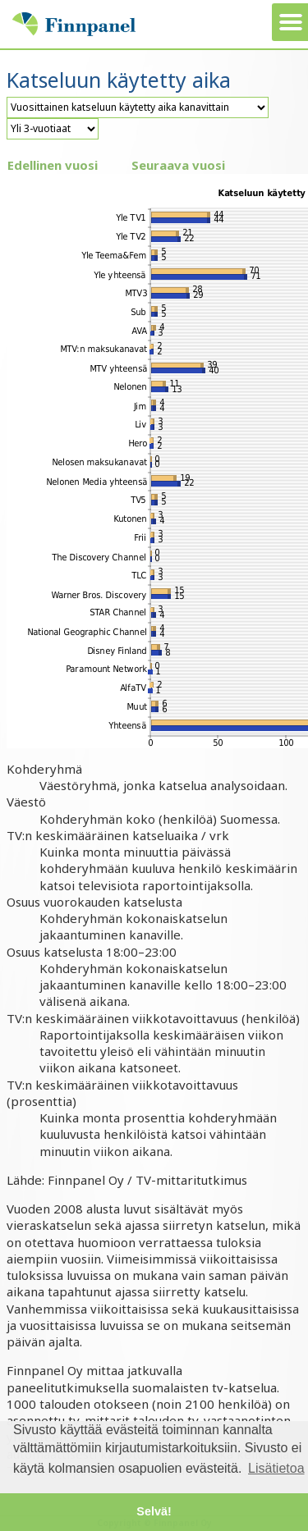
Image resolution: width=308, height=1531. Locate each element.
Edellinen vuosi (52, 165)
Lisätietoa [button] (276, 1468)
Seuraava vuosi (178, 165)
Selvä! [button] (153, 1511)
